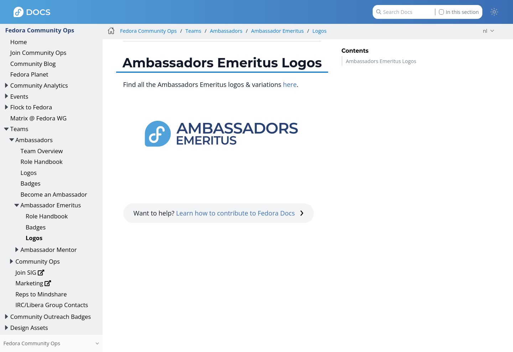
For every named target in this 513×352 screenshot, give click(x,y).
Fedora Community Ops (39, 30)
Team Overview (42, 151)
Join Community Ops (38, 52)
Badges (31, 183)
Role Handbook (42, 161)
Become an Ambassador (54, 194)
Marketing (33, 283)
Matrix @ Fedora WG (38, 118)
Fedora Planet (29, 74)
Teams (19, 129)
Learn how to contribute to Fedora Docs (240, 213)
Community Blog (33, 63)
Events (19, 96)
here (290, 84)
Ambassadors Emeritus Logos (381, 61)
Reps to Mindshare (41, 294)
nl (485, 30)
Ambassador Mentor (49, 249)
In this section (459, 12)
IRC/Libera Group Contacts (51, 305)
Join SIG (30, 272)
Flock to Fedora (31, 107)
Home (18, 42)
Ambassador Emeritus (51, 205)
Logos (29, 173)
